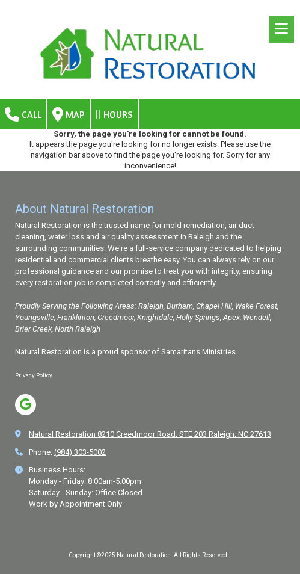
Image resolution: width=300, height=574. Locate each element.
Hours (114, 114)
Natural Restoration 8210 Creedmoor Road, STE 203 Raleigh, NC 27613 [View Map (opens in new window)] (150, 434)
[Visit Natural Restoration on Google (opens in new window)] (25, 404)
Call (23, 114)
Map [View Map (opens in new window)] (68, 114)
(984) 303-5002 (80, 452)
